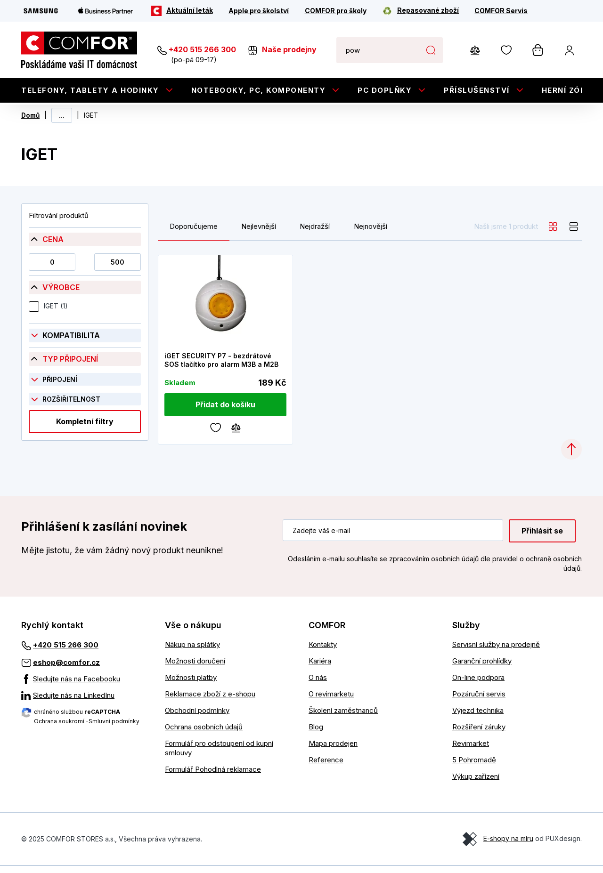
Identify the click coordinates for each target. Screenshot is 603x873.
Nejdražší (315, 233)
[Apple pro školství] (258, 11)
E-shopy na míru (508, 845)
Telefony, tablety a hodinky (90, 90)
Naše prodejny (289, 49)
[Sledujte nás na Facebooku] (86, 686)
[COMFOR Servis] (501, 11)
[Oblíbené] (215, 434)
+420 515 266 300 (202, 49)
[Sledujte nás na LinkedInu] (86, 702)
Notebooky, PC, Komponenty (258, 90)
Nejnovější (370, 233)
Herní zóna (567, 90)
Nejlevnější (258, 233)
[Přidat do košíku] (225, 412)
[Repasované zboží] (420, 11)
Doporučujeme (194, 233)
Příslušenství (477, 90)
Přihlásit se (542, 538)
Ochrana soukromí (59, 728)
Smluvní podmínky (114, 728)
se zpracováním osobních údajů (429, 566)
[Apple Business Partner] (105, 11)
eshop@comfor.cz (66, 669)
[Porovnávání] (236, 434)
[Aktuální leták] (182, 11)
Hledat (430, 50)
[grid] (553, 234)
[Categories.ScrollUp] (571, 456)
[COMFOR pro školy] (336, 11)
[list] (574, 234)
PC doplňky (385, 90)
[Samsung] (40, 11)
